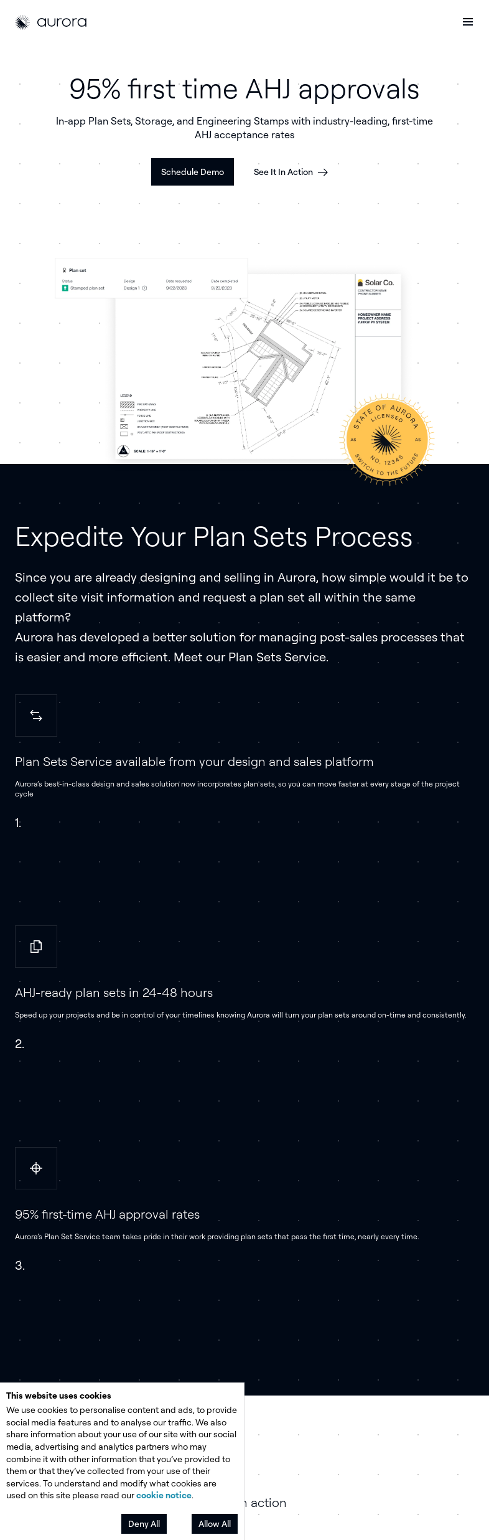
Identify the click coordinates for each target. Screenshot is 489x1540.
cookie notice (164, 1495)
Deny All (144, 1523)
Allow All (214, 1523)
